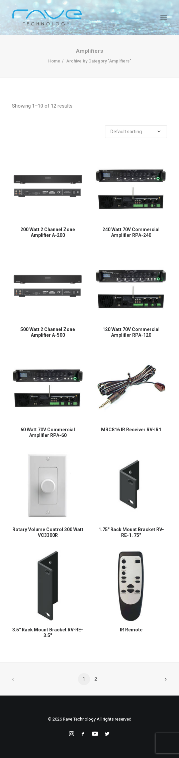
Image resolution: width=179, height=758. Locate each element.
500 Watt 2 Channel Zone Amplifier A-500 (47, 332)
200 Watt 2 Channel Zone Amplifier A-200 (47, 232)
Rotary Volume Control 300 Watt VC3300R (47, 532)
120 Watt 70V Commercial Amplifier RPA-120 (131, 332)
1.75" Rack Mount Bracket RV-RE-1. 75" (131, 532)
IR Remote (131, 629)
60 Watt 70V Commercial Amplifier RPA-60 (47, 432)
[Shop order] (136, 131)
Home (54, 60)
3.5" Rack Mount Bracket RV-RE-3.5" (47, 632)
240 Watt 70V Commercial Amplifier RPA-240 (131, 232)
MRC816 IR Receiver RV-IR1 (131, 429)
